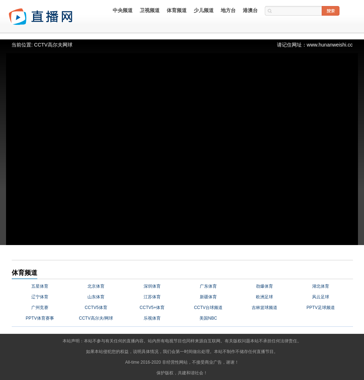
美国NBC (208, 318)
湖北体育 (320, 286)
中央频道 (123, 10)
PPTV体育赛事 (40, 318)
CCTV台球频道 (208, 307)
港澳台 (250, 10)
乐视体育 (152, 318)
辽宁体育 (39, 296)
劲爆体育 (264, 286)
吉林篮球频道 (264, 307)
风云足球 (320, 296)
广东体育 (208, 286)
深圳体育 (152, 286)
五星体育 (39, 286)
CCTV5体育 (96, 307)
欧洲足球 (264, 296)
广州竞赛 (39, 307)
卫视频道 (150, 10)
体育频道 (177, 10)
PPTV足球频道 (320, 307)
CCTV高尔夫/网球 (96, 318)
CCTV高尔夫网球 (53, 45)
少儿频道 (204, 10)
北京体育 (96, 286)
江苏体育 (152, 296)
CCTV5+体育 (152, 307)
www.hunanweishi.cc (330, 45)
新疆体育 (208, 296)
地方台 (228, 10)
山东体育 (96, 296)
